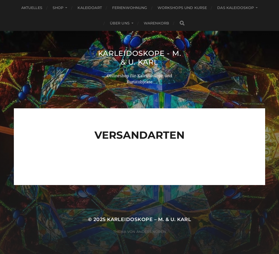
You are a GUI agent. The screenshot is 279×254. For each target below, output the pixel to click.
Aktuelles (31, 7)
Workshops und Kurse (182, 7)
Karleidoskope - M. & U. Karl (139, 57)
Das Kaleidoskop (235, 7)
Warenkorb (156, 23)
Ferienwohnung (129, 7)
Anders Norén (151, 232)
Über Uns (120, 23)
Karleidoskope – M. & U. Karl (149, 219)
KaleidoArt (90, 7)
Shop (58, 7)
